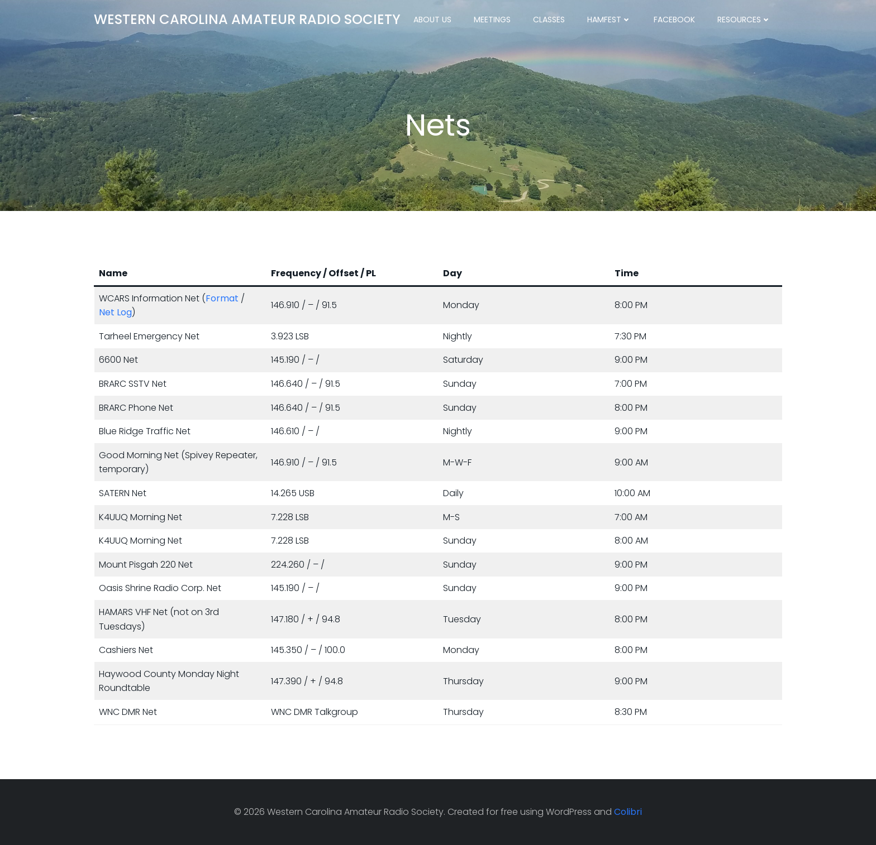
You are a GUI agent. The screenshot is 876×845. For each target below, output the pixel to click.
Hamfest (609, 19)
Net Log (115, 312)
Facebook (674, 19)
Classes (549, 19)
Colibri (628, 811)
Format (222, 298)
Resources (744, 19)
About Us (432, 19)
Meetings (492, 19)
